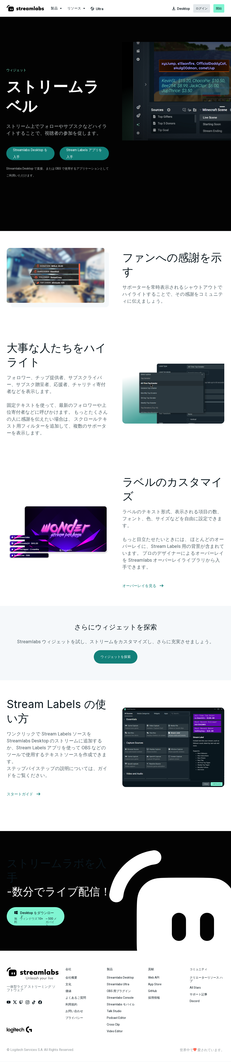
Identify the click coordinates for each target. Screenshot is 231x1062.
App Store (155, 984)
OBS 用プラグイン (119, 991)
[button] (56, 8)
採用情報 (154, 997)
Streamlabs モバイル (121, 1004)
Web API (153, 977)
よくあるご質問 (75, 997)
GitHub (152, 991)
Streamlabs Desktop (120, 977)
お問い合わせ (74, 1011)
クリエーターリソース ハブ (206, 979)
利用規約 (71, 1004)
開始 (219, 8)
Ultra (97, 8)
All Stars (195, 987)
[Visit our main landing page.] (25, 8)
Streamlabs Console (120, 997)
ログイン (202, 8)
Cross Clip (113, 1024)
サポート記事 (198, 994)
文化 (68, 984)
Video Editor (115, 1031)
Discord (195, 1001)
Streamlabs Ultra (118, 984)
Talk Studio (114, 1011)
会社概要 (71, 977)
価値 (68, 991)
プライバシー (74, 1017)
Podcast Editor (116, 1017)
